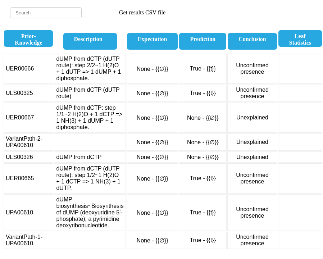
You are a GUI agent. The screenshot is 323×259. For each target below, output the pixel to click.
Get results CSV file (142, 12)
